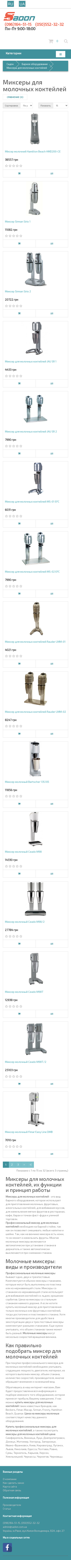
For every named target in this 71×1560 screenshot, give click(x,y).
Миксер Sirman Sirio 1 (17, 221)
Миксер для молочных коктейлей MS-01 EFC (32, 501)
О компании (9, 1479)
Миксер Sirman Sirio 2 (18, 291)
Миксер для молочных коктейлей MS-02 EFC (32, 571)
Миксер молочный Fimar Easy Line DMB (29, 1131)
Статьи (7, 1508)
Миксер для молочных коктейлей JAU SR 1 (30, 361)
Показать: (46, 105)
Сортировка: (11, 105)
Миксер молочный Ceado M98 (23, 851)
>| (30, 1164)
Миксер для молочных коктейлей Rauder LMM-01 (35, 641)
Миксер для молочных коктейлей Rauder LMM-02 (35, 711)
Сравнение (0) (15, 97)
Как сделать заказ (13, 1482)
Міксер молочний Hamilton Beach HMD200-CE (33, 151)
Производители (12, 1504)
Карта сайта (10, 1486)
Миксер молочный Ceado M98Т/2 (25, 1061)
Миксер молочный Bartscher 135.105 (27, 781)
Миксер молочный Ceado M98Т (24, 991)
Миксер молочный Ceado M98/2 (24, 921)
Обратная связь (12, 1490)
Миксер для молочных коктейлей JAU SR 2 (31, 431)
